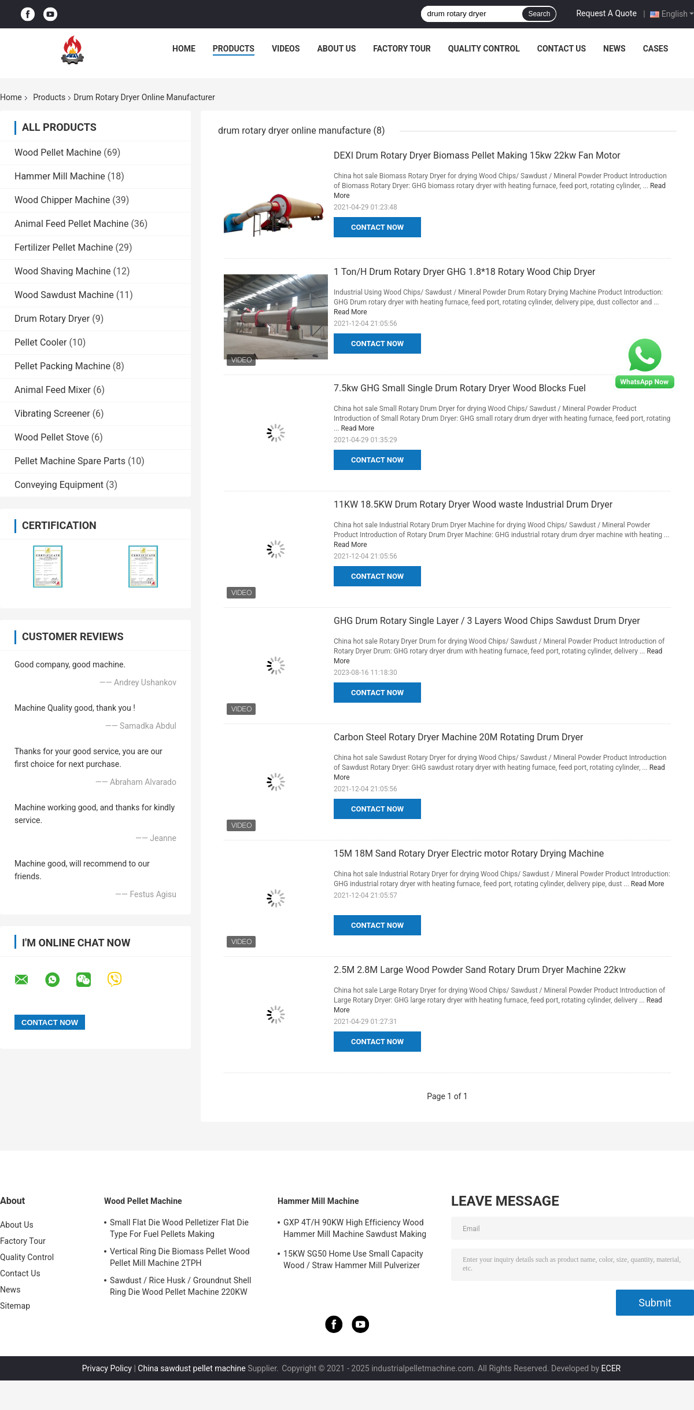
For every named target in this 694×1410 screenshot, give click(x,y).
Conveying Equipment (59, 484)
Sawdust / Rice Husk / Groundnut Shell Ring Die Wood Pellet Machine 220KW (181, 1286)
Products (233, 48)
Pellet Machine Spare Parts (69, 461)
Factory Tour (402, 48)
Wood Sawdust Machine (64, 294)
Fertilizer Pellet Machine (63, 247)
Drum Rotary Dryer (52, 318)
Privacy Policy (107, 1368)
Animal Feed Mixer (52, 389)
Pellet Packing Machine (62, 366)
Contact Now (377, 227)
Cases (656, 48)
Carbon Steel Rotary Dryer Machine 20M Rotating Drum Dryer (458, 737)
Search (539, 14)
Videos (286, 48)
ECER (611, 1368)
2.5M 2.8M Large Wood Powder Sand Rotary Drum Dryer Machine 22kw (480, 969)
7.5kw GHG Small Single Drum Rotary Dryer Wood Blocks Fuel (460, 388)
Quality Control (484, 48)
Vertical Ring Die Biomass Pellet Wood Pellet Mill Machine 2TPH (180, 1257)
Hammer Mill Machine (59, 176)
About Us (336, 48)
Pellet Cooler (40, 342)
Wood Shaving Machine (62, 271)
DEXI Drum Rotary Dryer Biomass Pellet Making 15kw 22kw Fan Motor (477, 155)
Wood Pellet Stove (51, 437)
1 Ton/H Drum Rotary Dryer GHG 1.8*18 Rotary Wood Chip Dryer (465, 271)
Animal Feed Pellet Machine (71, 223)
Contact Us (561, 48)
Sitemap (15, 1305)
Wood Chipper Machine (62, 199)
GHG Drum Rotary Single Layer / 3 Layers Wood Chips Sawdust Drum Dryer (487, 620)
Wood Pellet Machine (57, 152)
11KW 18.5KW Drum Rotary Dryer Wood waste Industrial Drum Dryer (473, 504)
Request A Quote (606, 13)
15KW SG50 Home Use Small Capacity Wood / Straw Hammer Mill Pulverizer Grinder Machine (353, 1261)
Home (183, 48)
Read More (350, 312)
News (614, 48)
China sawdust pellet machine (191, 1368)
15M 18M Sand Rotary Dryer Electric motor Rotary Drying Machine (469, 853)
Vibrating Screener (52, 413)
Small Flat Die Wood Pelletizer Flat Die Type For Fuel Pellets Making (179, 1228)
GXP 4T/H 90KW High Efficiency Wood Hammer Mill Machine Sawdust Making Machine (354, 1230)
